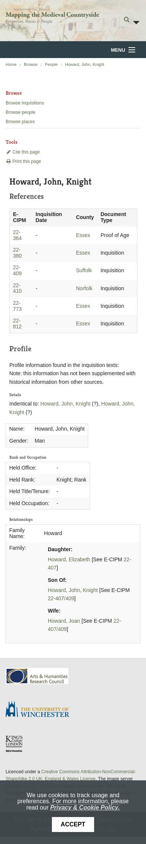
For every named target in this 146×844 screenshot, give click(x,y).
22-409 (17, 270)
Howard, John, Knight (84, 64)
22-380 (17, 253)
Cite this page (23, 152)
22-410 (17, 288)
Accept (73, 824)
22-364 (17, 235)
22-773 (17, 306)
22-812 (17, 324)
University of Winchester (40, 710)
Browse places (20, 121)
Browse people (20, 112)
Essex (83, 235)
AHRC (37, 676)
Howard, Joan (64, 621)
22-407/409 (61, 598)
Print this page (23, 161)
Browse (31, 64)
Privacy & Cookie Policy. (84, 807)
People (51, 64)
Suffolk (84, 270)
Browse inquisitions (25, 103)
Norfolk (84, 288)
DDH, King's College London (15, 743)
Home (11, 64)
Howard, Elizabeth (69, 559)
